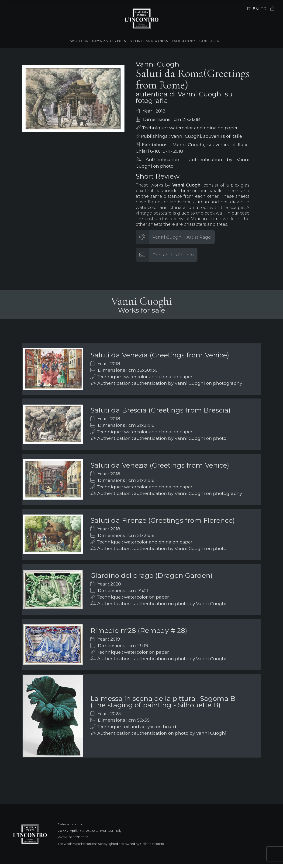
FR (263, 8)
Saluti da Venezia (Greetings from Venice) (159, 355)
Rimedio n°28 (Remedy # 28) (138, 630)
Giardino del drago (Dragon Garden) (151, 575)
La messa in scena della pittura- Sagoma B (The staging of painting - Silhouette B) (162, 701)
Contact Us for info (173, 254)
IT (249, 8)
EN (255, 8)
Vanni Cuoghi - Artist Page (181, 237)
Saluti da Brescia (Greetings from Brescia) (160, 410)
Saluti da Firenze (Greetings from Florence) (162, 520)
